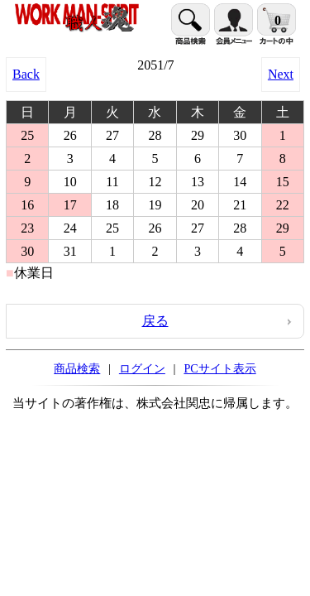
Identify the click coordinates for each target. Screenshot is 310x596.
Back (26, 74)
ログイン (142, 368)
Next (280, 74)
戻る (155, 321)
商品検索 (77, 368)
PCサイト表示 (219, 368)
